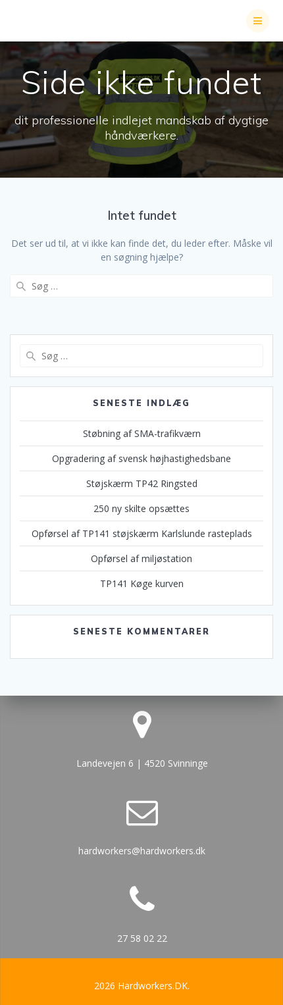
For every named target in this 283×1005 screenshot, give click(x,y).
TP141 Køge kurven (142, 583)
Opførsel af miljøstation (141, 558)
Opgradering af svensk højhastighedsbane (141, 458)
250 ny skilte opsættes (141, 508)
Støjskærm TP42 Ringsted (141, 483)
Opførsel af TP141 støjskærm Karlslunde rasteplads (142, 533)
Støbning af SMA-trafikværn (142, 433)
